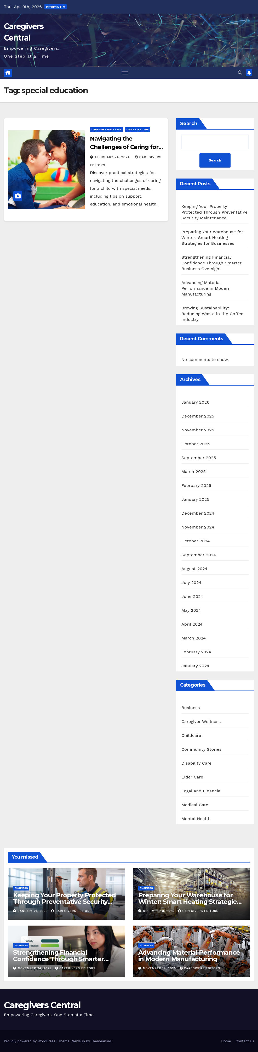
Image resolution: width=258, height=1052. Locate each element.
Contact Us (245, 1041)
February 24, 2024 (113, 157)
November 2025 (197, 429)
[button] (240, 72)
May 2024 (191, 610)
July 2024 (191, 582)
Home (226, 1041)
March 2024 (193, 638)
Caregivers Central (42, 1005)
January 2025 (195, 499)
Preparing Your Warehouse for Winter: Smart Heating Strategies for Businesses (212, 237)
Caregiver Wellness (106, 129)
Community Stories (201, 749)
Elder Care (192, 777)
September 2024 (198, 554)
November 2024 (197, 527)
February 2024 (196, 651)
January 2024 (195, 665)
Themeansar (101, 1041)
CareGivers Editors (71, 911)
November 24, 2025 (35, 968)
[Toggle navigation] (124, 73)
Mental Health (196, 818)
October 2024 (195, 540)
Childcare (191, 735)
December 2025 (197, 416)
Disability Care (138, 129)
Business (190, 707)
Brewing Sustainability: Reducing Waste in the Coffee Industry (212, 313)
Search (188, 123)
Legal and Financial (201, 790)
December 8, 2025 (159, 911)
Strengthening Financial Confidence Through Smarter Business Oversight (211, 263)
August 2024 (194, 568)
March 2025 (193, 471)
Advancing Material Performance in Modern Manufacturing (206, 288)
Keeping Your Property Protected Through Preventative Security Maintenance (214, 212)
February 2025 (196, 485)
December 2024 (197, 513)
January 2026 (195, 402)
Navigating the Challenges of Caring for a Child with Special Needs (126, 147)
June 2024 (192, 596)
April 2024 (192, 624)
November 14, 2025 (160, 968)
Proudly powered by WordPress (30, 1041)
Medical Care (194, 804)
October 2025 (195, 443)
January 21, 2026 (33, 911)
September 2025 (198, 457)
